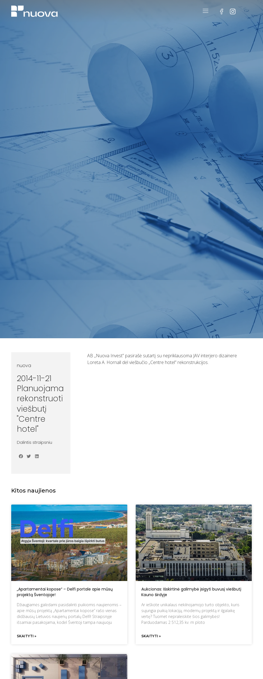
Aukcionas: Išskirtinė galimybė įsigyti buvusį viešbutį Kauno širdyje (191, 592)
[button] (21, 456)
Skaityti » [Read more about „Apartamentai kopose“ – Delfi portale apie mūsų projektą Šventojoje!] (26, 636)
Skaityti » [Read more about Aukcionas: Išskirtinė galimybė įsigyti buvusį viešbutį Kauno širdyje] (151, 636)
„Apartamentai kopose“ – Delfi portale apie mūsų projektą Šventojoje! (65, 592)
